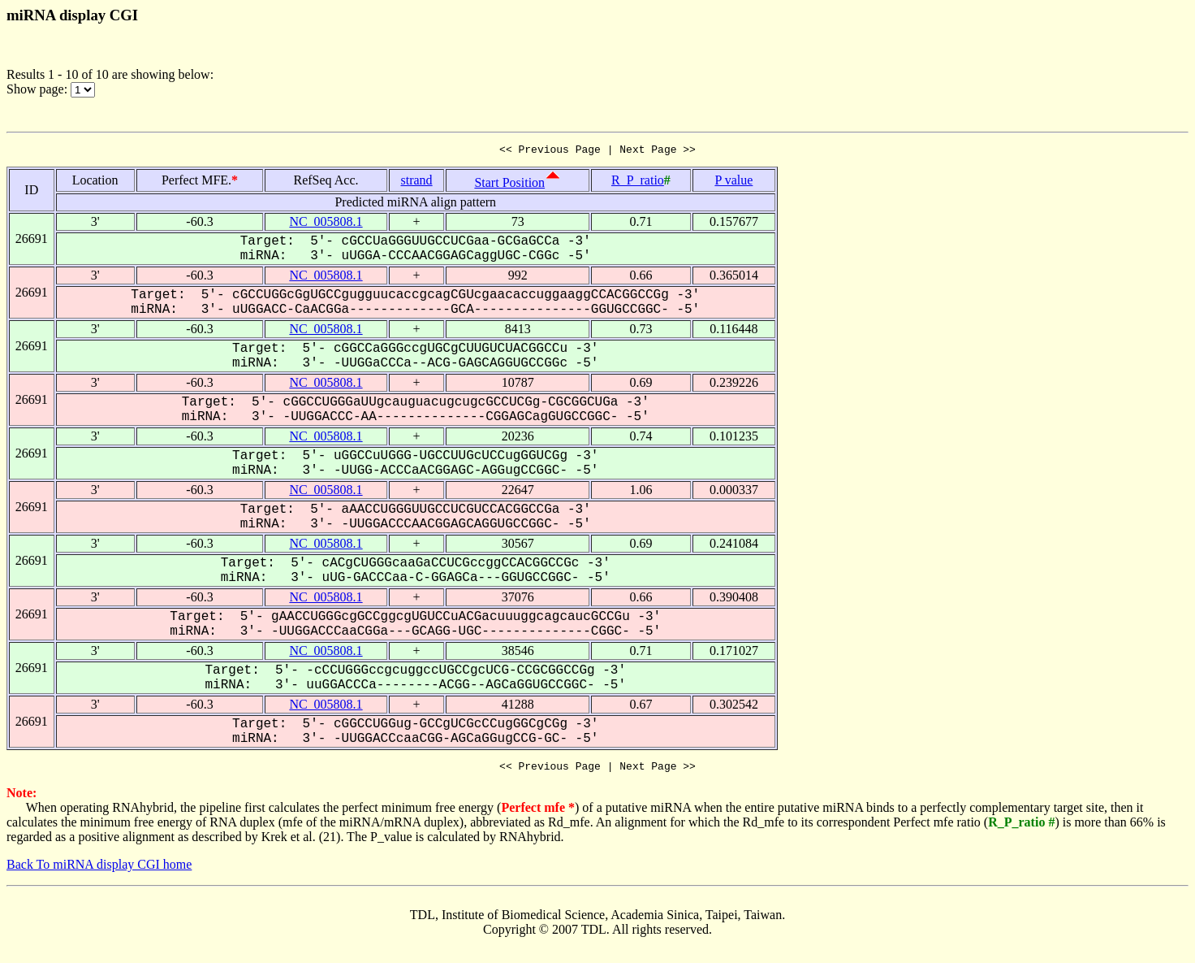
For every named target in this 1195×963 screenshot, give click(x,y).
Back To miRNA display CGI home (99, 869)
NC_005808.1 (325, 224)
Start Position (509, 185)
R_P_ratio (637, 182)
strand (417, 182)
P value (733, 182)
